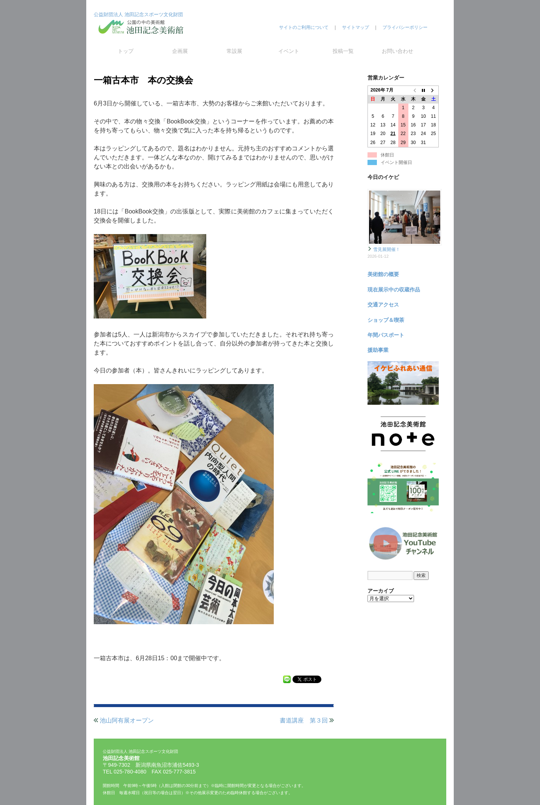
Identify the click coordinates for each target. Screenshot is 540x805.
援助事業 (378, 350)
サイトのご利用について (303, 27)
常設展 (234, 51)
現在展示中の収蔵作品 (394, 290)
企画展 (180, 51)
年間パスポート (386, 335)
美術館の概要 (383, 274)
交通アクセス (383, 305)
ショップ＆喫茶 (386, 320)
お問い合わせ (397, 51)
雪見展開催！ (386, 249)
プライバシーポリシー (405, 27)
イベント (288, 51)
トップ (126, 51)
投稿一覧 (343, 51)
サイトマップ (355, 27)
